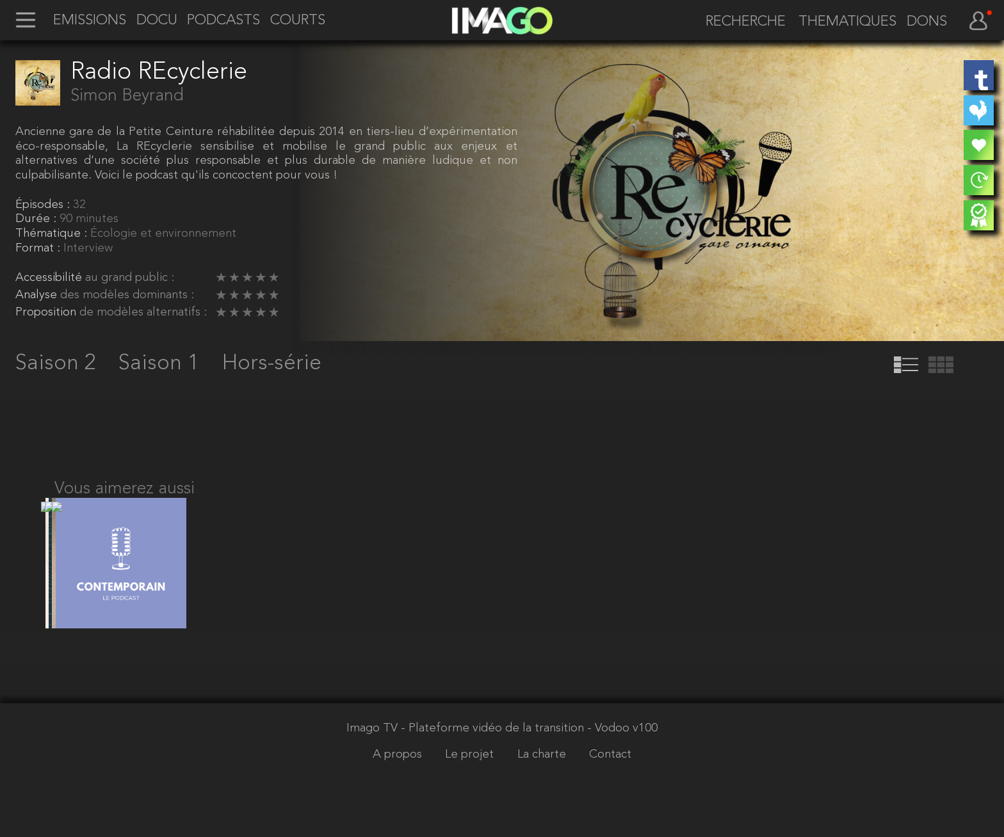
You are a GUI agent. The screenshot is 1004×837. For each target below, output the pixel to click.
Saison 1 (161, 363)
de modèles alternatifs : (143, 313)
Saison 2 (58, 363)
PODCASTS (223, 21)
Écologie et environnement (163, 234)
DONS (927, 22)
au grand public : (129, 278)
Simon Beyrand (127, 96)
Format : (39, 249)
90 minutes (89, 219)
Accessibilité (50, 278)
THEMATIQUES (847, 22)
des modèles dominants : (127, 295)
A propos (399, 770)
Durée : (37, 219)
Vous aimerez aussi (124, 489)
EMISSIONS (89, 21)
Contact (610, 770)
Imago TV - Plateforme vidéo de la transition (466, 743)
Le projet (471, 770)
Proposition (47, 313)
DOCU (156, 21)
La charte (543, 770)
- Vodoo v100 (622, 743)
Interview (88, 249)
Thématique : (52, 234)
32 (79, 205)
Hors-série (271, 363)
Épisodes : (44, 205)
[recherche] (739, 22)
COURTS (297, 21)
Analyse (37, 295)
